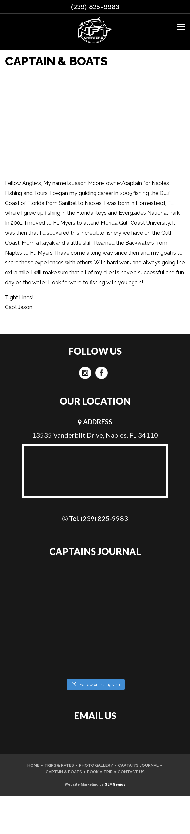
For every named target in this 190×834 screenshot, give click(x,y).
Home (33, 765)
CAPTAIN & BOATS (64, 772)
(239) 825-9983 (95, 7)
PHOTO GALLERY (96, 765)
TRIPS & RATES (59, 765)
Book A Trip (100, 772)
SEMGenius (115, 784)
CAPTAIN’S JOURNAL (138, 765)
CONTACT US (131, 772)
